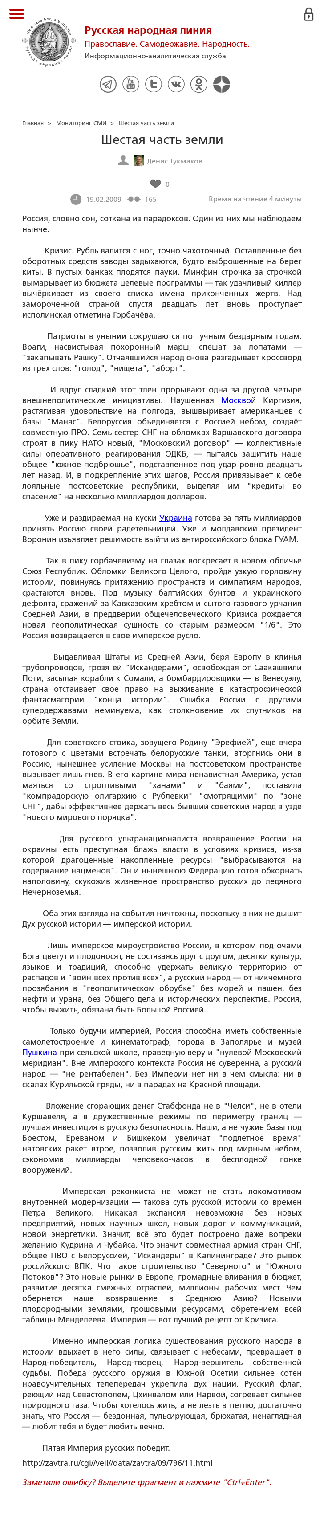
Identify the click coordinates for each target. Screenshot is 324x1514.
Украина (175, 518)
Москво (236, 400)
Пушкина (39, 1052)
